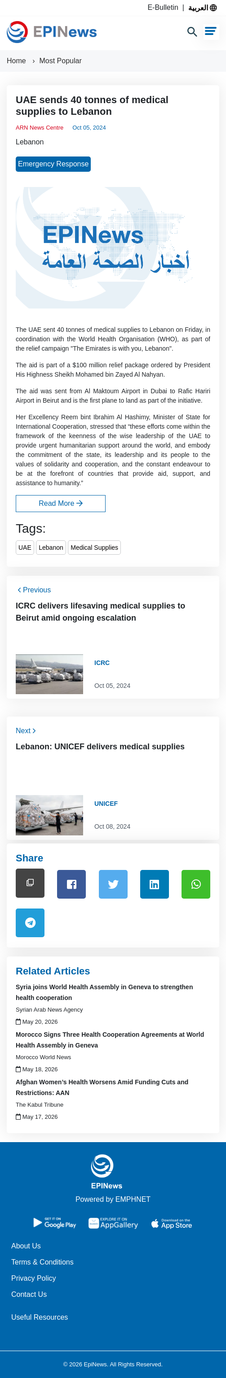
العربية (202, 8)
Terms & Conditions (42, 1262)
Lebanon (30, 142)
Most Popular (60, 61)
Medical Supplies (94, 547)
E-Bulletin (164, 7)
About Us (26, 1246)
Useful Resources (39, 1317)
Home (17, 61)
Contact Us (29, 1294)
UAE (24, 547)
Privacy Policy (33, 1278)
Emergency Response (53, 164)
